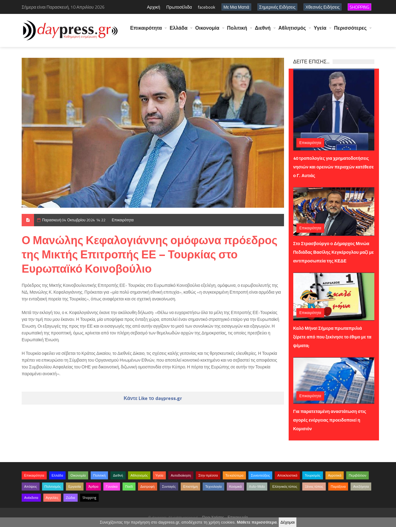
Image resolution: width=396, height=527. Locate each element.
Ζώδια (70, 497)
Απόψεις (30, 486)
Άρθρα (93, 486)
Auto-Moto (257, 486)
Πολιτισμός (53, 486)
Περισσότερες (350, 31)
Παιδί (129, 486)
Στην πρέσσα (208, 475)
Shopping (89, 497)
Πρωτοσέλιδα (179, 7)
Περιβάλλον (357, 475)
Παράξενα (338, 486)
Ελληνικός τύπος (284, 486)
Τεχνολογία (213, 486)
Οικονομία (207, 31)
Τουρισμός (313, 475)
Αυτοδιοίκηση (181, 475)
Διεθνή (263, 31)
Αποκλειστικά (287, 475)
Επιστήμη (190, 486)
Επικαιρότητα (146, 31)
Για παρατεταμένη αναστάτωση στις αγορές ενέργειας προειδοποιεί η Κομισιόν (329, 420)
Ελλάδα (178, 31)
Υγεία (320, 31)
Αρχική (153, 7)
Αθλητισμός (292, 31)
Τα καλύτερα (234, 475)
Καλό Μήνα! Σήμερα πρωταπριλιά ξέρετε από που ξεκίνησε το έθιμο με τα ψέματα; (332, 337)
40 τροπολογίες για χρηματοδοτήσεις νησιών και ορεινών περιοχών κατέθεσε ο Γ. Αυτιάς (333, 167)
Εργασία (74, 486)
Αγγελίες (52, 497)
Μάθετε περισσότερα (257, 522)
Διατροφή (147, 486)
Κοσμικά (235, 486)
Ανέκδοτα (31, 497)
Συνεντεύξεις (260, 475)
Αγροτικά (334, 475)
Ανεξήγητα (361, 486)
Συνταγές (169, 486)
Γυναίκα (112, 486)
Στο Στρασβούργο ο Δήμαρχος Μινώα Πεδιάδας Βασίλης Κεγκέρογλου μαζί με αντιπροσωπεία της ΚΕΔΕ (333, 252)
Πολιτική (237, 31)
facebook (206, 7)
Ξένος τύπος (314, 486)
